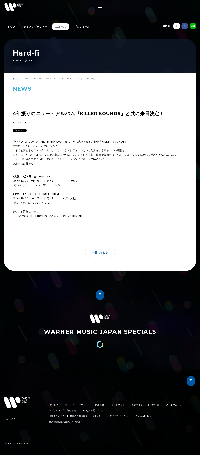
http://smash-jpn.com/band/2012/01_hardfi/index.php (48, 215)
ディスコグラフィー (35, 26)
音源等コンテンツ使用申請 (145, 404)
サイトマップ (118, 404)
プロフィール (82, 26)
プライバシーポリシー (76, 404)
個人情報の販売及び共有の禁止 (64, 421)
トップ (11, 26)
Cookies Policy (143, 416)
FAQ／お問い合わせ (93, 410)
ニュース (60, 26)
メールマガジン (174, 404)
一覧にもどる (100, 252)
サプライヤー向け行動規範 (62, 410)
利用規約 (99, 404)
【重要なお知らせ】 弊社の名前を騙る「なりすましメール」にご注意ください (88, 416)
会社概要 (53, 404)
